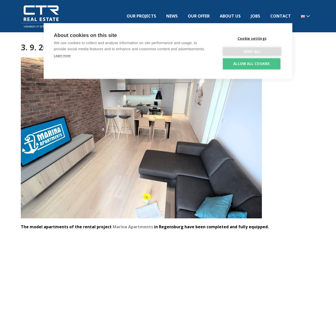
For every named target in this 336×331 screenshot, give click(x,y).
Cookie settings (252, 37)
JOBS (255, 16)
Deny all (252, 50)
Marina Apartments (133, 227)
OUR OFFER (199, 16)
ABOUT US (230, 16)
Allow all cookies (251, 62)
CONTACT (280, 16)
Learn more (62, 54)
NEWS (172, 16)
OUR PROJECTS (141, 16)
